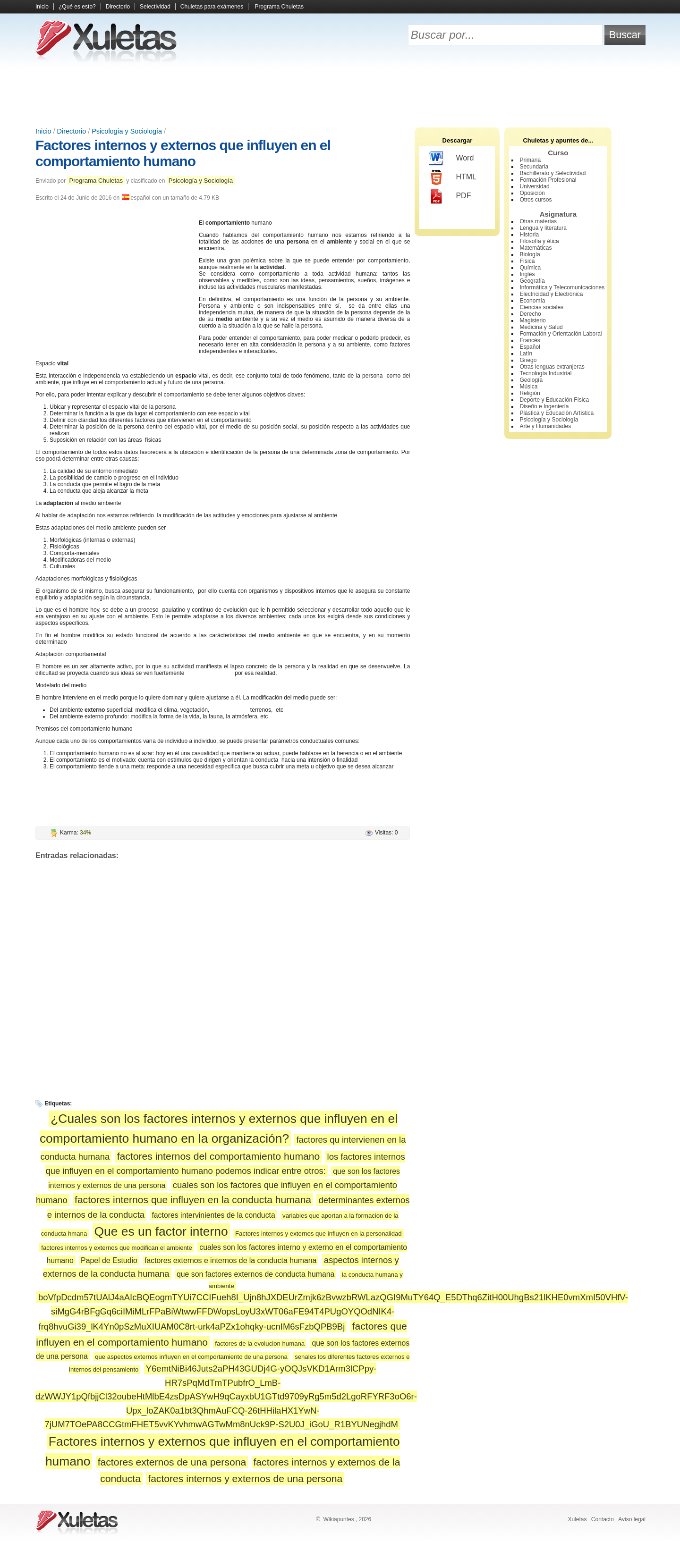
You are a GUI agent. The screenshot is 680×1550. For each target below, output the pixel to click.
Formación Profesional (547, 180)
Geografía (531, 281)
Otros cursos (535, 199)
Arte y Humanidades (545, 426)
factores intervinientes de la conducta (213, 1215)
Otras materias (538, 221)
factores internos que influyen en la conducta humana (193, 1199)
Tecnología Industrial (545, 373)
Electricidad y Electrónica (551, 294)
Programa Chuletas (279, 6)
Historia (529, 234)
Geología (531, 380)
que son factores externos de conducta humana (255, 1274)
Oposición (531, 193)
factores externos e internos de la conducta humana (230, 1260)
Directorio (118, 6)
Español (529, 347)
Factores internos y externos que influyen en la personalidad (318, 1233)
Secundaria (533, 166)
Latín (525, 353)
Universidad (534, 186)
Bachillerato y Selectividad (552, 173)
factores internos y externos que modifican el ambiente (116, 1247)
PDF (450, 196)
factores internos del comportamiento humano (218, 1156)
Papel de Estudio (109, 1260)
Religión (529, 393)
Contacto (602, 1519)
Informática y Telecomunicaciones (561, 287)
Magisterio (532, 320)
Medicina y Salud (540, 327)
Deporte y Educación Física (554, 399)
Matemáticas (535, 247)
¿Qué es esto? (77, 6)
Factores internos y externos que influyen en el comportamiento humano (183, 153)
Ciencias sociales (541, 307)
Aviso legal (632, 1519)
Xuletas (577, 1519)
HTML (452, 177)
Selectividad (155, 6)
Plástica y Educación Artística (556, 413)
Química (530, 267)
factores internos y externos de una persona (245, 1478)
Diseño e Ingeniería (544, 406)
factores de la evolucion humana (260, 1343)
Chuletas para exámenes (211, 6)
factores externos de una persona (172, 1462)
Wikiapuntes (338, 1519)
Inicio (42, 6)
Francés (529, 340)
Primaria (530, 160)
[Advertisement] (340, 94)
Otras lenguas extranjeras (551, 366)
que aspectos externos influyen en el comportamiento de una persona (191, 1356)
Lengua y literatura (542, 228)
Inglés (527, 274)
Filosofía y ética (539, 241)
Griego (527, 360)
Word (451, 158)
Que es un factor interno (161, 1231)
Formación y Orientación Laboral (560, 333)
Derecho (530, 314)
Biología (529, 254)
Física (527, 261)
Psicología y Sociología (127, 131)
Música (528, 386)
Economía (532, 300)
